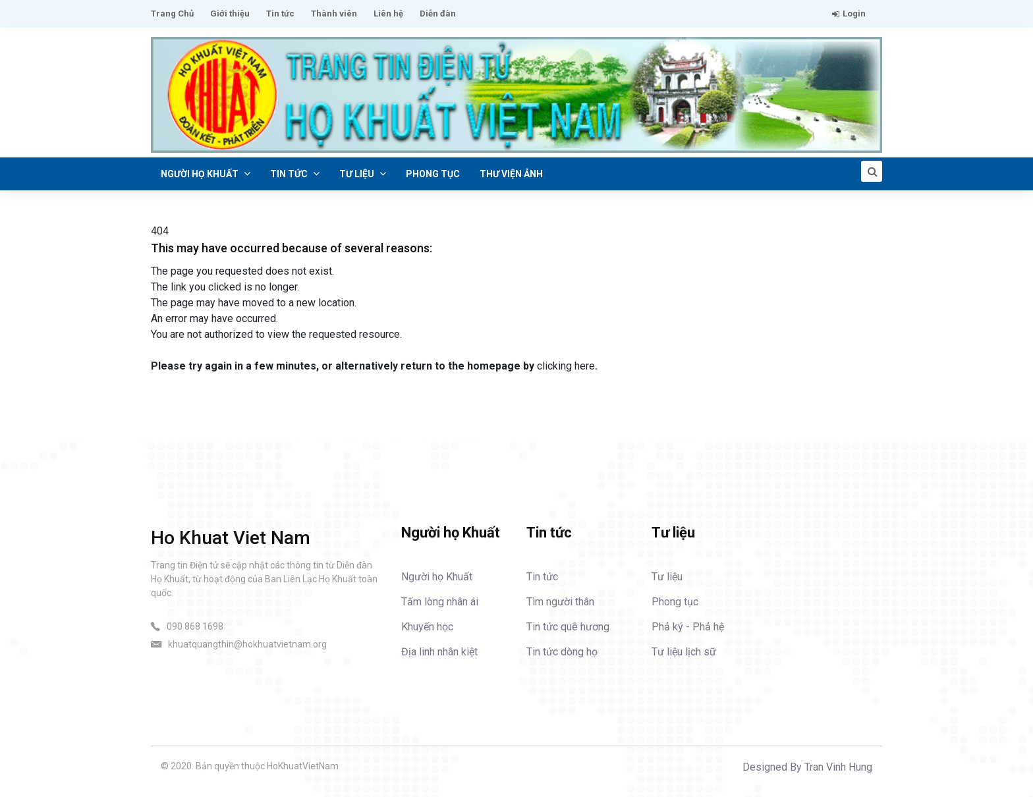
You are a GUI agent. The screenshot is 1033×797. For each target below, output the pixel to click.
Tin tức (280, 13)
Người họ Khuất (205, 173)
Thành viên (334, 13)
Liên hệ (388, 13)
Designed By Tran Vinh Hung (807, 767)
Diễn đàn (438, 13)
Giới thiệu (230, 13)
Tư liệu (362, 173)
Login (849, 13)
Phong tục (433, 174)
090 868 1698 (195, 626)
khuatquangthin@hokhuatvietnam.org (247, 644)
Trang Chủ (172, 13)
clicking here (566, 366)
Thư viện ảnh (511, 174)
